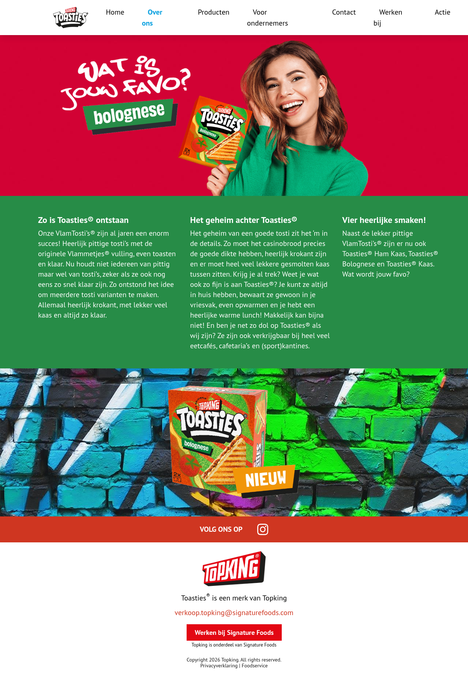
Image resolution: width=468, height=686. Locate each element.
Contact (344, 12)
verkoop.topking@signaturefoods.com (234, 612)
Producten (213, 12)
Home (115, 12)
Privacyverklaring (218, 665)
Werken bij (387, 17)
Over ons (152, 17)
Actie (442, 12)
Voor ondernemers (267, 17)
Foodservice (254, 665)
